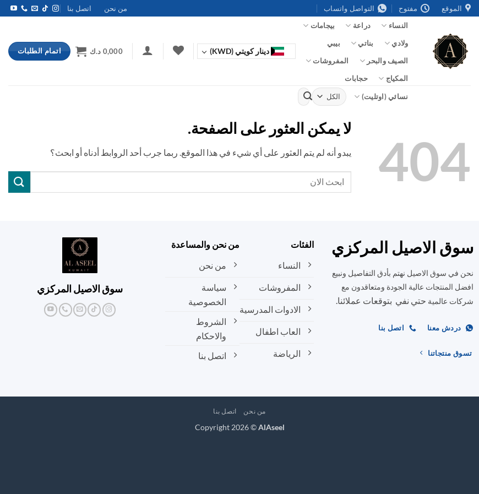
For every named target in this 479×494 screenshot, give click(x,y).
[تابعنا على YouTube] (13, 9)
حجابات (356, 78)
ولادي (396, 43)
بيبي (333, 43)
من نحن (115, 8)
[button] (148, 50)
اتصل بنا (79, 8)
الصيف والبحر (384, 61)
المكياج (393, 78)
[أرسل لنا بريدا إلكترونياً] (34, 9)
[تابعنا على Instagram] (55, 9)
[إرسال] (307, 96)
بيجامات (319, 25)
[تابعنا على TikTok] (45, 9)
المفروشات (327, 61)
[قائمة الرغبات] (178, 50)
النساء (394, 25)
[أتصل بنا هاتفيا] (24, 9)
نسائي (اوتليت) (381, 96)
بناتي (362, 43)
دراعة (358, 25)
